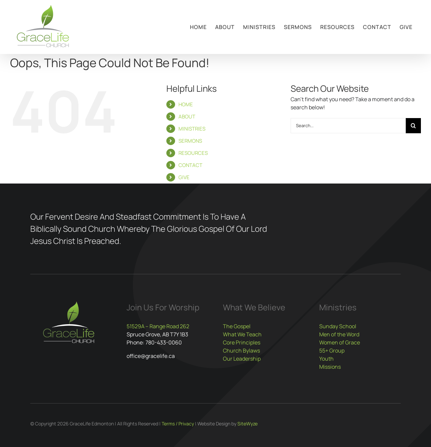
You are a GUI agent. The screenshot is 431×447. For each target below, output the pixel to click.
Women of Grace (339, 342)
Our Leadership (242, 358)
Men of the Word (339, 334)
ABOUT (186, 116)
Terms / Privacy (178, 423)
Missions (330, 366)
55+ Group (331, 350)
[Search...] (348, 125)
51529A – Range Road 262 (158, 326)
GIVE (184, 177)
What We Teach (242, 334)
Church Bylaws (241, 350)
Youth (326, 358)
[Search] (413, 125)
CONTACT (190, 165)
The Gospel (237, 326)
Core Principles (241, 342)
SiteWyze (247, 423)
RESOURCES (193, 153)
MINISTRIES (191, 128)
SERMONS (190, 140)
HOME (185, 104)
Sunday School (337, 326)
